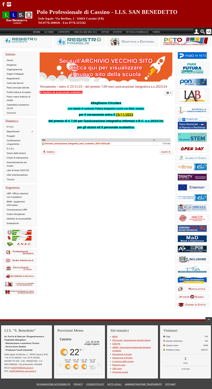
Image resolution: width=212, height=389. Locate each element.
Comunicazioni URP (17, 209)
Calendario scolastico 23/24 (18, 106)
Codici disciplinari (16, 214)
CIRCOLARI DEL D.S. (85, 31)
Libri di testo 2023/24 (18, 170)
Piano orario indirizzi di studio (18, 98)
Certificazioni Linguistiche (13, 142)
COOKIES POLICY (95, 384)
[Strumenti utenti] (169, 93)
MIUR (114, 336)
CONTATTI (64, 31)
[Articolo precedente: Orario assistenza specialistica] (49, 152)
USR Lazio (117, 368)
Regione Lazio (118, 365)
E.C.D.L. (11, 148)
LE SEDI (49, 31)
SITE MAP (170, 384)
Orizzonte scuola (120, 372)
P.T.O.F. (10, 127)
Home (10, 60)
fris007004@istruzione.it (22, 368)
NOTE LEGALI (114, 384)
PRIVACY (78, 384)
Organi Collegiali (15, 74)
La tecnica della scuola (123, 361)
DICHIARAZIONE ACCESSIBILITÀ (53, 384)
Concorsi (11, 113)
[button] (196, 32)
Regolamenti (13, 78)
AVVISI (105, 31)
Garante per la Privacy (122, 358)
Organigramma (14, 69)
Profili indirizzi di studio (19, 92)
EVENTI (117, 31)
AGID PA (116, 344)
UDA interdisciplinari (17, 175)
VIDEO (156, 31)
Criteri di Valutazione (17, 157)
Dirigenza (11, 65)
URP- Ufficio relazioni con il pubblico (17, 195)
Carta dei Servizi (15, 83)
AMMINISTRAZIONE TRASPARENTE (143, 384)
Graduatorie (13, 223)
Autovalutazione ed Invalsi (17, 164)
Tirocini (10, 179)
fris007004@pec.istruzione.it (22, 371)
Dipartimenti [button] (13, 131)
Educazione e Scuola (122, 354)
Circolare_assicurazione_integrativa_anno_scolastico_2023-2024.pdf (77, 143)
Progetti (11, 136)
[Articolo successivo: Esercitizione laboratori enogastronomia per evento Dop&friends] (166, 152)
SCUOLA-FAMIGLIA (137, 31)
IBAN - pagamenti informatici (16, 203)
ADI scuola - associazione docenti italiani (131, 340)
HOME (36, 31)
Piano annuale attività (18, 87)
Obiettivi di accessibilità (19, 218)
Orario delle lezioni (16, 153)
